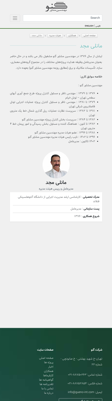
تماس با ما (47, 388)
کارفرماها (48, 375)
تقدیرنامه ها (46, 384)
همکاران (48, 371)
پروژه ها (48, 362)
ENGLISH (89, 26)
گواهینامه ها (46, 380)
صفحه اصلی (90, 35)
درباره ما (48, 393)
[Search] (62, 18)
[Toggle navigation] (15, 18)
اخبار (50, 367)
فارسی (98, 26)
